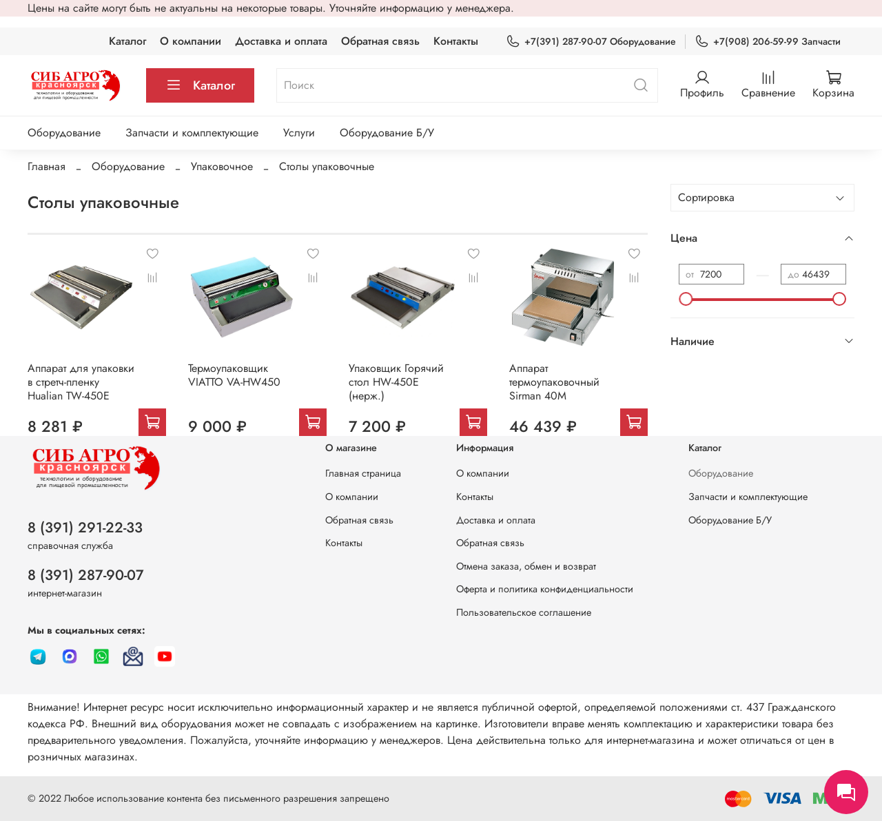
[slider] (685, 299)
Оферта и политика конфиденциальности (544, 589)
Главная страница (363, 473)
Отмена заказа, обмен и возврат (526, 566)
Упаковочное (222, 166)
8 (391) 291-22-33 (85, 527)
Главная (46, 166)
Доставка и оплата (281, 41)
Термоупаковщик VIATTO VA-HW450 (234, 375)
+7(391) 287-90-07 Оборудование (591, 41)
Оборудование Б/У (387, 133)
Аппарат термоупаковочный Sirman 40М (554, 382)
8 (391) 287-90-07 (86, 575)
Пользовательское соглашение (523, 612)
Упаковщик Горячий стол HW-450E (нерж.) (396, 382)
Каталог (127, 41)
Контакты (455, 41)
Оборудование (64, 133)
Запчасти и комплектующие (191, 133)
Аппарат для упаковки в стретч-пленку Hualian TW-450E (81, 382)
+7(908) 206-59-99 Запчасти (768, 41)
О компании (190, 41)
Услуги (299, 133)
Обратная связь (380, 41)
